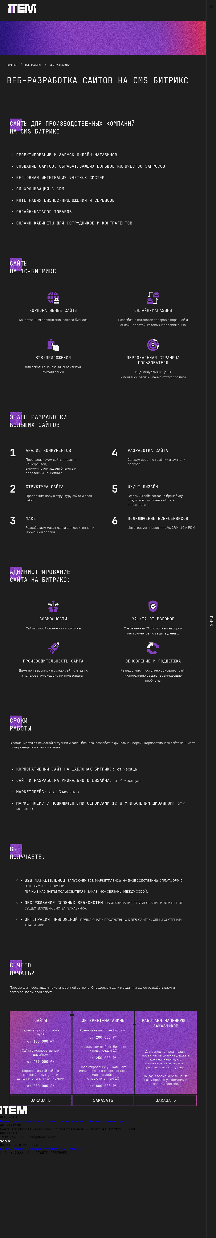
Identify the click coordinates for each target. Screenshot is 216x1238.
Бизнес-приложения (16, 1121)
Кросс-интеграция (115, 1121)
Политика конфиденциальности (25, 1149)
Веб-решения (33, 65)
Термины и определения (71, 1149)
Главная (12, 65)
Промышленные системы (53, 1121)
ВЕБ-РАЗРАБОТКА (60, 65)
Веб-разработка (86, 1121)
